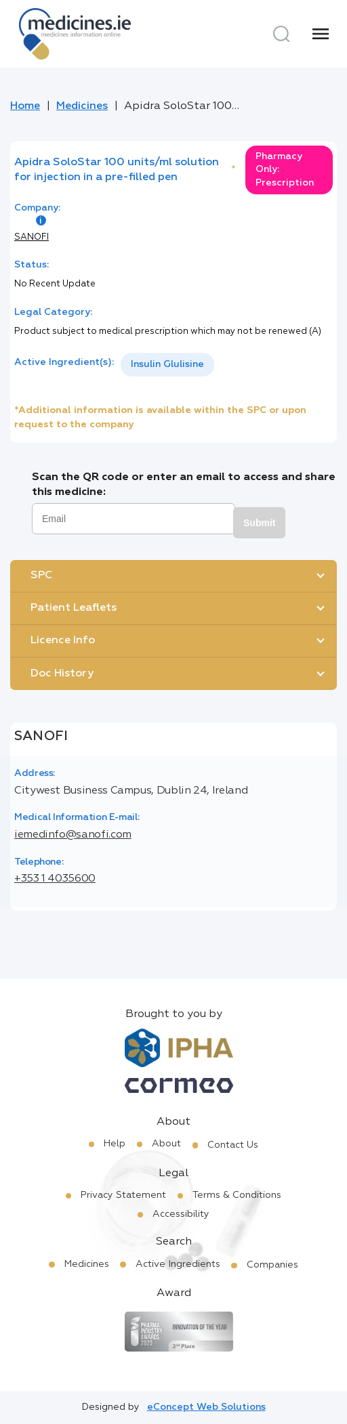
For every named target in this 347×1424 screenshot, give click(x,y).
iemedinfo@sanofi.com (72, 834)
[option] (167, 364)
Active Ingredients (178, 1264)
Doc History (62, 673)
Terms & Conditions (236, 1195)
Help (114, 1143)
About (166, 1143)
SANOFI (31, 237)
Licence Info (62, 640)
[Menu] (320, 34)
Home (25, 106)
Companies (272, 1265)
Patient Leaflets (73, 608)
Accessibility (180, 1214)
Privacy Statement (123, 1195)
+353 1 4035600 (55, 878)
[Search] (281, 34)
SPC (41, 575)
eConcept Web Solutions (206, 1407)
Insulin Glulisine (167, 364)
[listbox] (167, 364)
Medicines (82, 106)
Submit (259, 522)
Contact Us (232, 1145)
